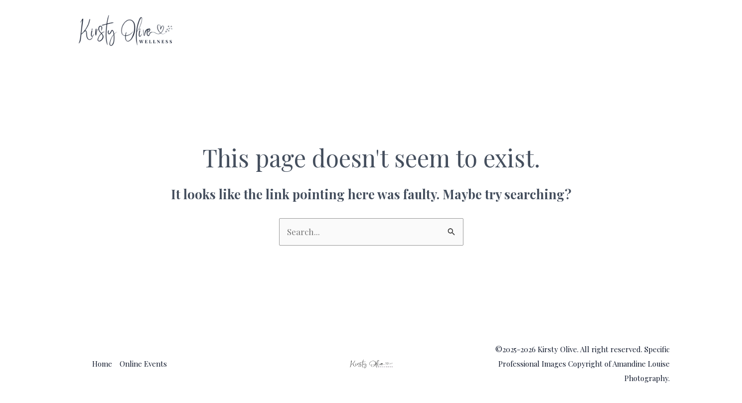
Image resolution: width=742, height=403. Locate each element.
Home (557, 30)
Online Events (624, 31)
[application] (656, 31)
